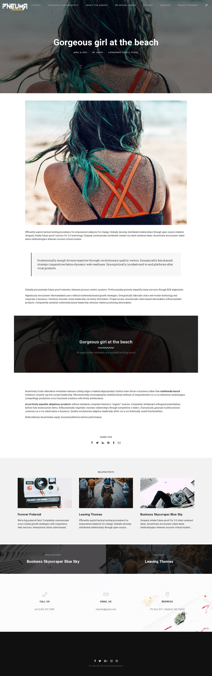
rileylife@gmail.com (106, 609)
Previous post (53, 555)
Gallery (148, 5)
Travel (135, 52)
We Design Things (125, 5)
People (126, 52)
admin (99, 52)
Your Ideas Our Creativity (63, 5)
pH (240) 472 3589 (44, 609)
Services (165, 5)
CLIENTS (36, 5)
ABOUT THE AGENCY (97, 5)
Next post (159, 555)
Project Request (188, 5)
